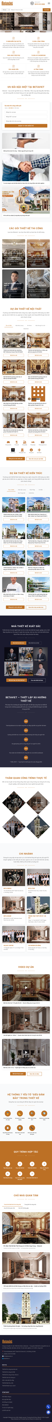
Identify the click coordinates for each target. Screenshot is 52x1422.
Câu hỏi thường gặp (23, 1208)
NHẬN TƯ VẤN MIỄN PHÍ (26, 125)
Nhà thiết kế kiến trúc (18, 643)
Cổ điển (41, 489)
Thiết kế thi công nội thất (8, 1372)
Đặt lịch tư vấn (13, 355)
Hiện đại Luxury (19, 325)
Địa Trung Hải (21, 493)
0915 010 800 (11, 1354)
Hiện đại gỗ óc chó (40, 325)
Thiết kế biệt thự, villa (7, 1383)
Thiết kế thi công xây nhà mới (9, 1369)
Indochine (26, 328)
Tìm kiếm (46, 10)
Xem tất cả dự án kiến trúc (36, 607)
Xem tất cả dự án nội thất (36, 459)
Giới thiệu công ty (6, 1396)
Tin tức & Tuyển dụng (7, 1407)
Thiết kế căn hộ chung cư (8, 1377)
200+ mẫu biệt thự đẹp (8, 1380)
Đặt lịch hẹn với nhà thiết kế (16, 680)
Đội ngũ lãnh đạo (6, 1399)
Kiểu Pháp (32, 489)
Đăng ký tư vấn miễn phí (15, 458)
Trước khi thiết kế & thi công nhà (12, 1204)
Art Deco (29, 325)
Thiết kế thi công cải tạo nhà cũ (10, 1374)
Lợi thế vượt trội (6, 1410)
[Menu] (49, 3)
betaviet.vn (7, 1358)
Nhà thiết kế (5, 1405)
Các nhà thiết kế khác (37, 680)
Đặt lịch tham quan (18, 1073)
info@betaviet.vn (8, 1356)
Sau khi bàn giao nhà (9, 1208)
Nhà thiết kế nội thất (34, 643)
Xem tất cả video (34, 1074)
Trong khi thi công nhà (30, 1204)
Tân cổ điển (9, 325)
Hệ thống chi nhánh (7, 1402)
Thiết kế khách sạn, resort (8, 1385)
